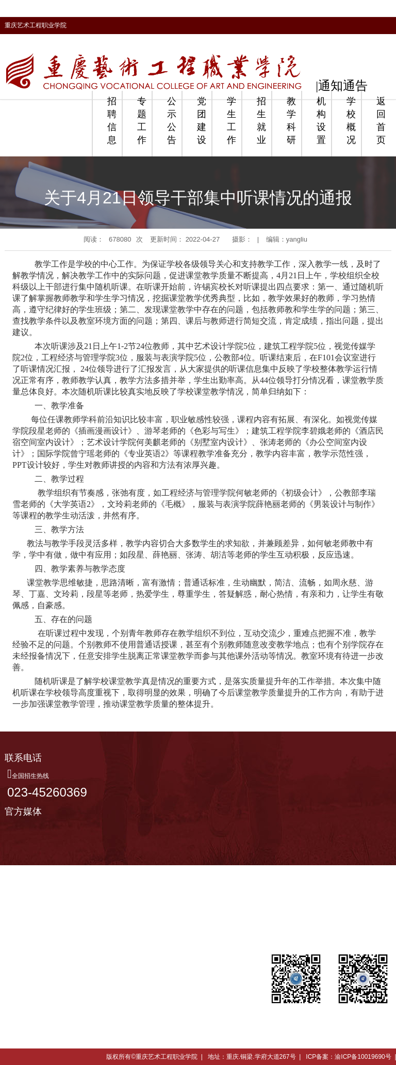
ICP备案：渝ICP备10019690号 (348, 1056)
